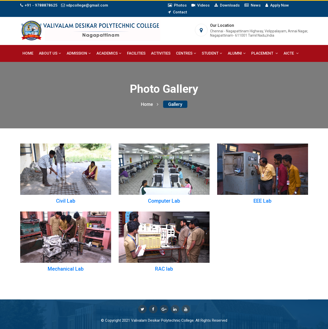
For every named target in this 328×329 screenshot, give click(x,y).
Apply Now (278, 5)
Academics (108, 53)
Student (212, 53)
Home (27, 53)
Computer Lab (164, 201)
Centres (186, 53)
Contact (179, 12)
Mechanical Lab (66, 269)
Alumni (237, 53)
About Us (50, 53)
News (255, 5)
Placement (264, 53)
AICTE (291, 53)
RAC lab (164, 269)
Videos (202, 5)
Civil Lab (65, 201)
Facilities (136, 53)
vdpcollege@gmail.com (84, 5)
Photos (179, 5)
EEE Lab (262, 201)
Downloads (229, 5)
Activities (160, 53)
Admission (79, 53)
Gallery (175, 104)
